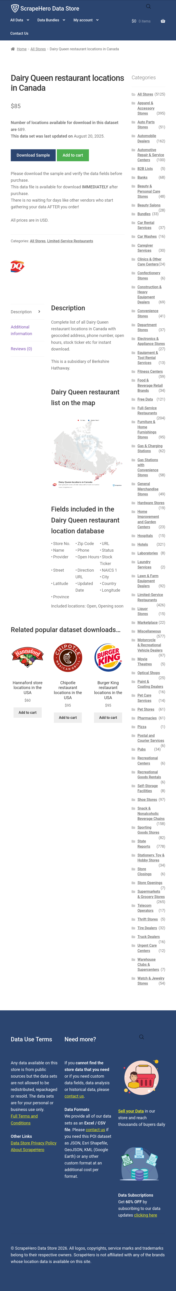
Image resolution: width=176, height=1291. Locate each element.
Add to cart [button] (27, 712)
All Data (16, 20)
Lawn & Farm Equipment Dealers (148, 581)
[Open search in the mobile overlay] (148, 6)
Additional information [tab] (21, 330)
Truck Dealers (149, 937)
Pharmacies (147, 718)
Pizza (142, 727)
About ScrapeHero (27, 1149)
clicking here (145, 1215)
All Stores (38, 49)
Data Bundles (48, 20)
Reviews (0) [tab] (21, 348)
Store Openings (150, 883)
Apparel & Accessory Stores (146, 108)
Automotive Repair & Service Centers (151, 155)
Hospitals (145, 536)
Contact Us (19, 33)
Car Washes (147, 236)
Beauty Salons (149, 205)
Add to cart (73, 155)
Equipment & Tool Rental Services (148, 357)
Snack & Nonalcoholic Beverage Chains (151, 813)
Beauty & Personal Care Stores (149, 191)
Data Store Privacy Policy (33, 1143)
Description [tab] (21, 311)
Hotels (143, 544)
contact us (74, 1096)
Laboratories (148, 553)
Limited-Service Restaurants (70, 241)
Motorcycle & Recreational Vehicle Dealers (150, 645)
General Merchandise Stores (148, 489)
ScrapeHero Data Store (49, 8)
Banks (143, 177)
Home (22, 49)
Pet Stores (146, 709)
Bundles (144, 214)
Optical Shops (149, 673)
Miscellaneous (149, 631)
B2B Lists (145, 169)
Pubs (142, 749)
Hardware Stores (151, 503)
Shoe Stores (147, 799)
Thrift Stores (148, 919)
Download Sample (33, 155)
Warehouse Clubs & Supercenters (148, 964)
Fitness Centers (150, 371)
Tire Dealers (147, 928)
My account (83, 20)
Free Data (145, 399)
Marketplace (148, 622)
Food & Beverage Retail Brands (150, 385)
